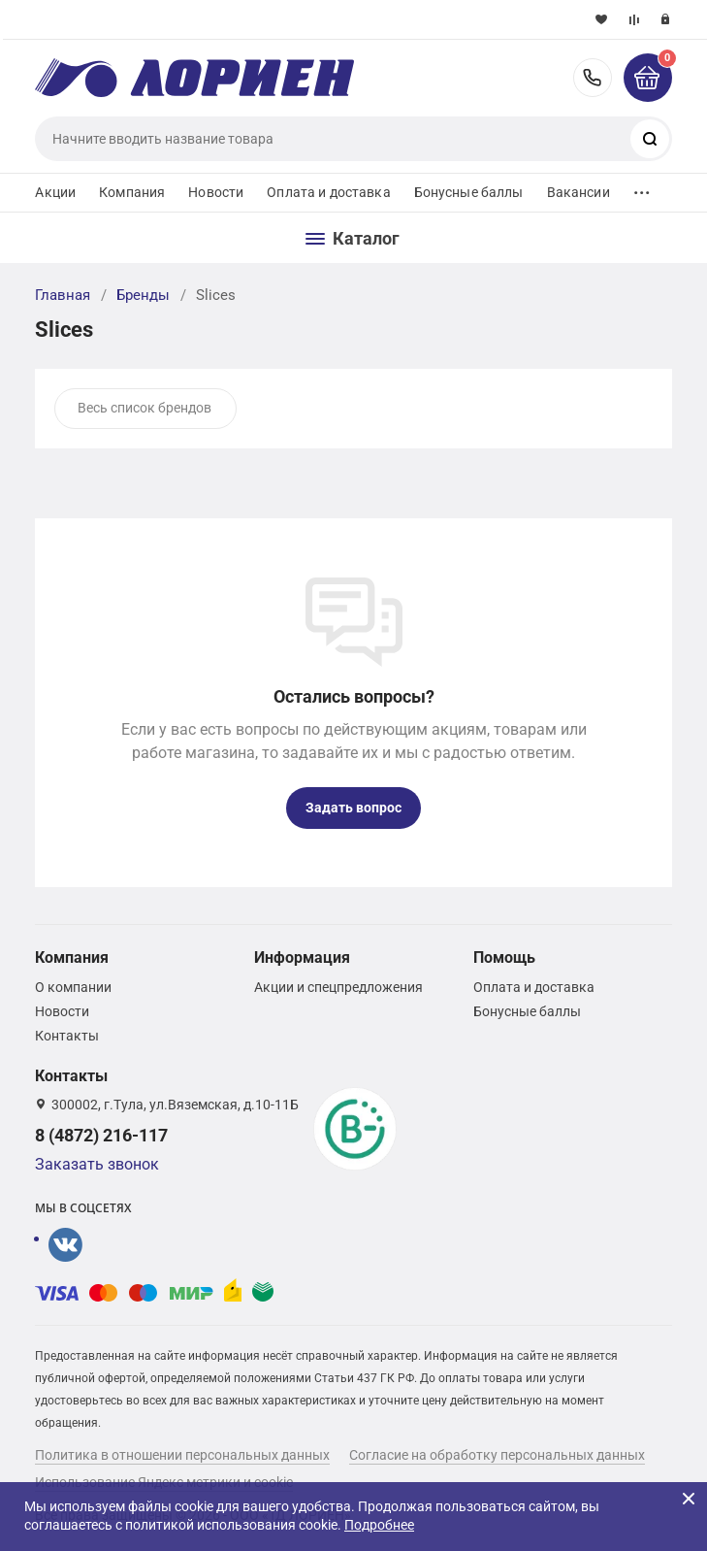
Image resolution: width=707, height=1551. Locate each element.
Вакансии (578, 192)
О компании (73, 987)
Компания (132, 192)
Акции (55, 192)
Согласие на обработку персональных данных (497, 1455)
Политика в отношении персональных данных (182, 1455)
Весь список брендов (144, 407)
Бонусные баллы (469, 192)
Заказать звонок (97, 1164)
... (642, 188)
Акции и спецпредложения (338, 987)
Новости (215, 192)
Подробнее (379, 1525)
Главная (62, 295)
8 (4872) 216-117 (592, 77)
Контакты (67, 1035)
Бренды (143, 295)
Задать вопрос (353, 807)
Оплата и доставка (328, 192)
